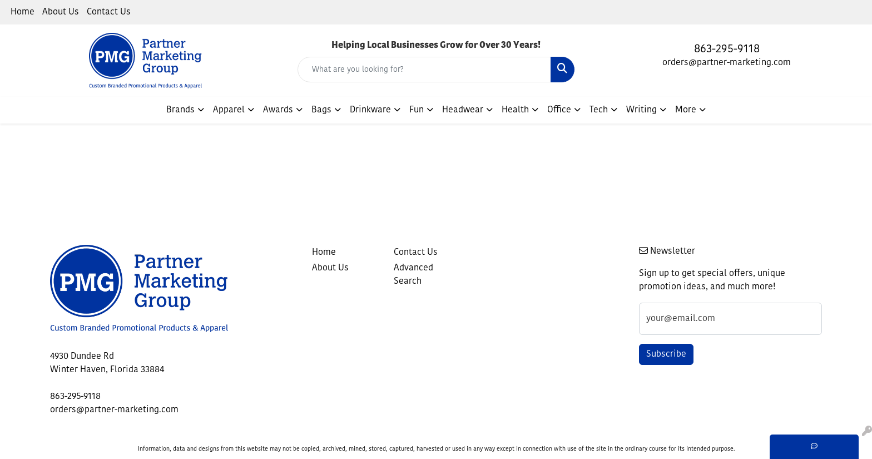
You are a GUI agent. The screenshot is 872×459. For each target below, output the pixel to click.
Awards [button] (278, 110)
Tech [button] (598, 110)
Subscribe (666, 354)
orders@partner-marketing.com (726, 62)
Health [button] (515, 110)
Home (22, 12)
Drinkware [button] (370, 110)
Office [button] (559, 110)
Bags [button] (321, 110)
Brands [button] (180, 110)
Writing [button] (641, 110)
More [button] (685, 110)
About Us (60, 12)
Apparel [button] (229, 110)
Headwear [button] (462, 110)
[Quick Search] (425, 69)
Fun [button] (416, 110)
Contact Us (109, 12)
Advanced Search (413, 275)
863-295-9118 (727, 49)
